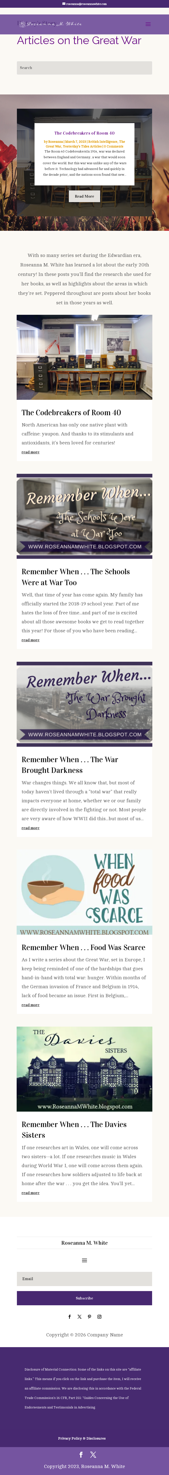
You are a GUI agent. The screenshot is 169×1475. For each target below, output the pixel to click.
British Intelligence (102, 142)
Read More (84, 196)
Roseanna (55, 142)
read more (31, 452)
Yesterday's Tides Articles (82, 146)
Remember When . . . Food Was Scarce (83, 947)
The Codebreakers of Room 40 (84, 133)
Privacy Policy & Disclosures (82, 1438)
